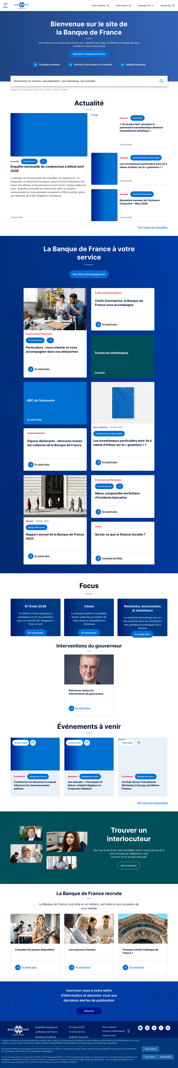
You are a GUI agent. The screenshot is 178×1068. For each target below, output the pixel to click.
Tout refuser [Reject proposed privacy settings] (150, 1057)
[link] (46, 67)
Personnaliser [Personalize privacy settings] (165, 1057)
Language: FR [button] (146, 5)
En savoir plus (34, 418)
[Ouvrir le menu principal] (5, 5)
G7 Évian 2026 (75, 1022)
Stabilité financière (77, 1032)
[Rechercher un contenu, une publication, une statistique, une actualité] (89, 82)
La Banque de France (45, 1027)
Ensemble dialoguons (44, 1022)
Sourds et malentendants (114, 1026)
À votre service (75, 1027)
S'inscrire (89, 1006)
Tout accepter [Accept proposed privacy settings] (150, 1049)
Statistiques (74, 1036)
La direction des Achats (113, 1034)
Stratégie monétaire (44, 1032)
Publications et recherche (46, 1036)
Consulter (99, 372)
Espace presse (109, 1030)
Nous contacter (110, 1022)
